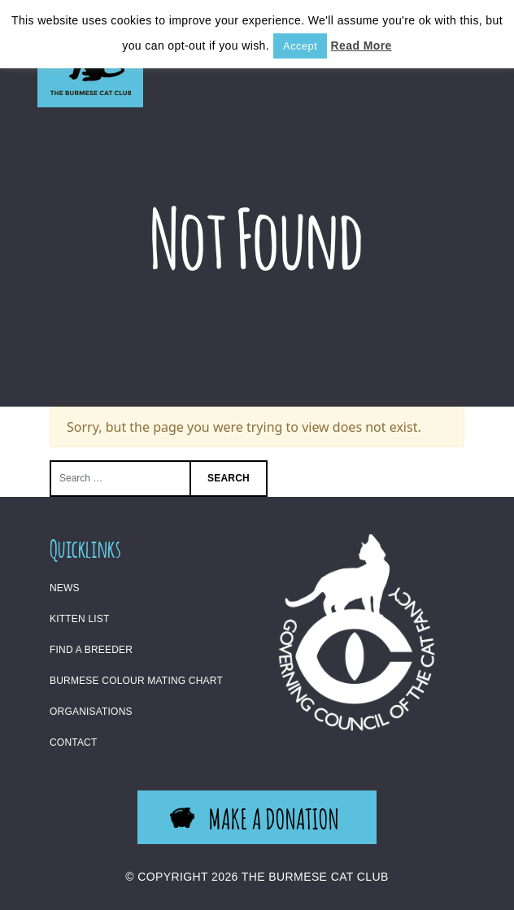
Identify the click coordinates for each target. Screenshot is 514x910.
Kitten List (80, 619)
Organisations (91, 711)
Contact (74, 742)
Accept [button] (300, 46)
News (65, 588)
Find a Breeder (91, 649)
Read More (361, 45)
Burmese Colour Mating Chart (136, 680)
